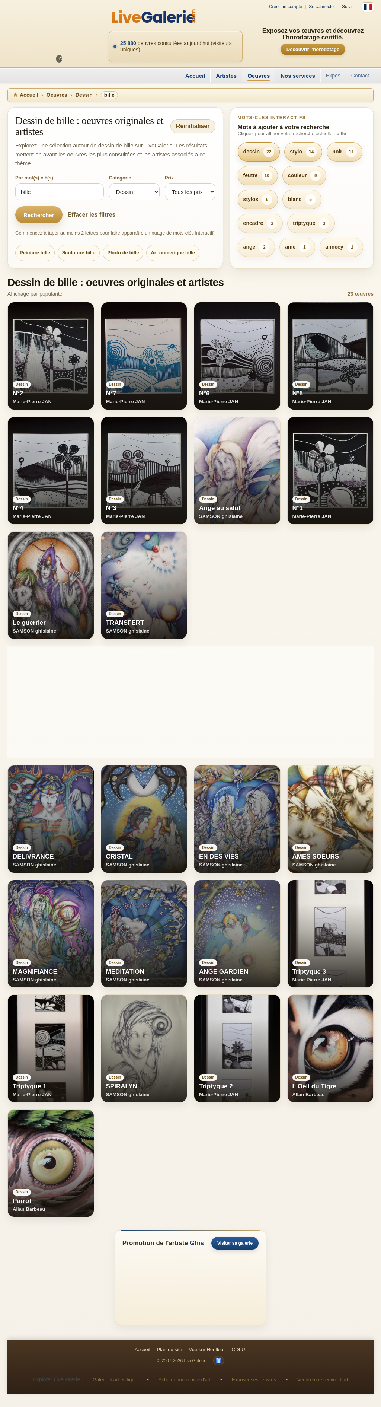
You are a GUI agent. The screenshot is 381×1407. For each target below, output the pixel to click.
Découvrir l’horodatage (312, 49)
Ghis (197, 1243)
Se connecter (322, 6)
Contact (360, 76)
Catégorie (120, 178)
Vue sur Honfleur (207, 1349)
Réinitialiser (193, 126)
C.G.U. (239, 1349)
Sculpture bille (79, 252)
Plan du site (169, 1349)
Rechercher (38, 215)
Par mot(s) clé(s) (34, 178)
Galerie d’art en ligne (115, 1379)
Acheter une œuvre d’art (185, 1379)
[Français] (368, 7)
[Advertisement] (190, 702)
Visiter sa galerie (235, 1243)
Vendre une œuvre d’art (322, 1379)
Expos (333, 76)
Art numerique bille (173, 252)
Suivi (347, 6)
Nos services (298, 76)
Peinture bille (35, 252)
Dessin (84, 95)
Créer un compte (285, 6)
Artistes (226, 76)
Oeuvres (258, 76)
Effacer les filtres (92, 214)
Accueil (195, 76)
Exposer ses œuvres (254, 1379)
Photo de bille (123, 252)
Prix (169, 178)
